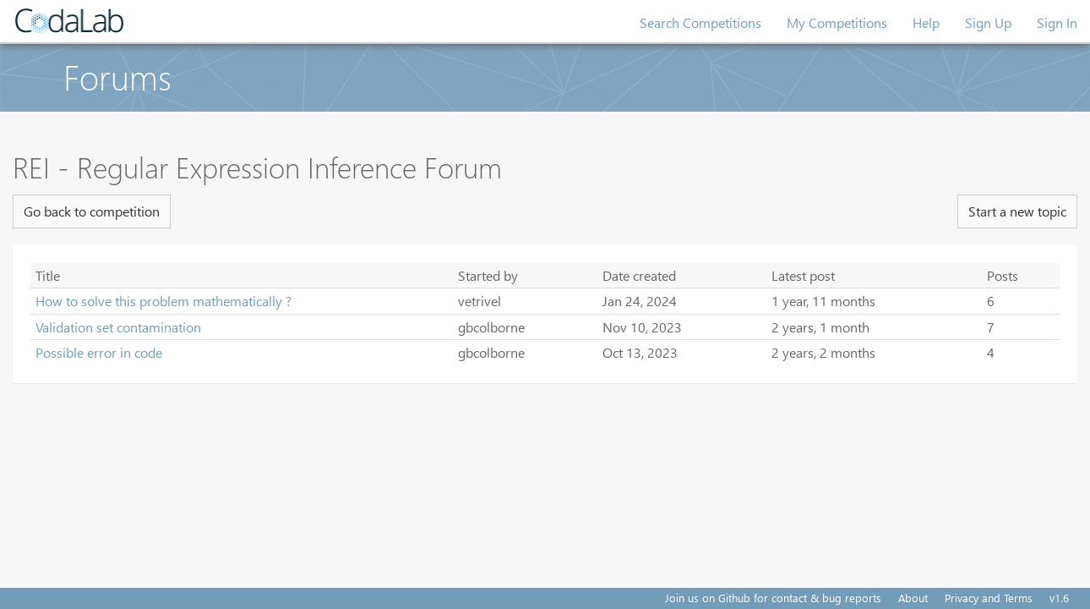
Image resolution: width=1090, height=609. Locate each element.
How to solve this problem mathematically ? (163, 301)
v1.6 (1059, 597)
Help (926, 22)
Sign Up (988, 22)
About (913, 597)
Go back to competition (92, 211)
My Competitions (837, 22)
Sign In (1057, 22)
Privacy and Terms (989, 597)
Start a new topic (1017, 211)
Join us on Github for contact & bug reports (773, 597)
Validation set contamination (118, 327)
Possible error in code (98, 352)
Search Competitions (700, 22)
